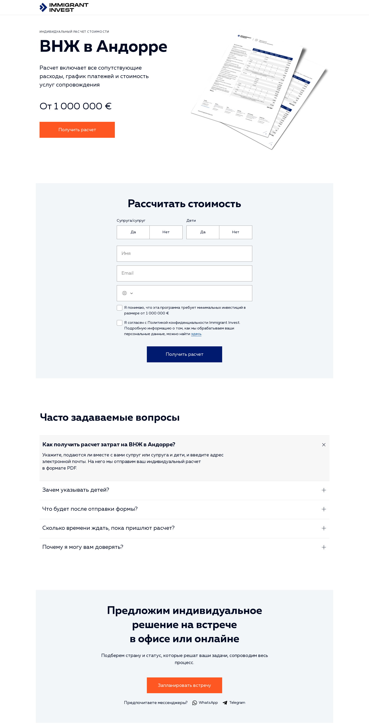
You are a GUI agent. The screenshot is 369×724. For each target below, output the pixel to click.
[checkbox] (119, 308)
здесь (196, 334)
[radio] (133, 232)
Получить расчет (77, 129)
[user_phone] (184, 293)
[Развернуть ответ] (324, 446)
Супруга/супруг (131, 221)
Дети (191, 221)
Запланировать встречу (184, 686)
